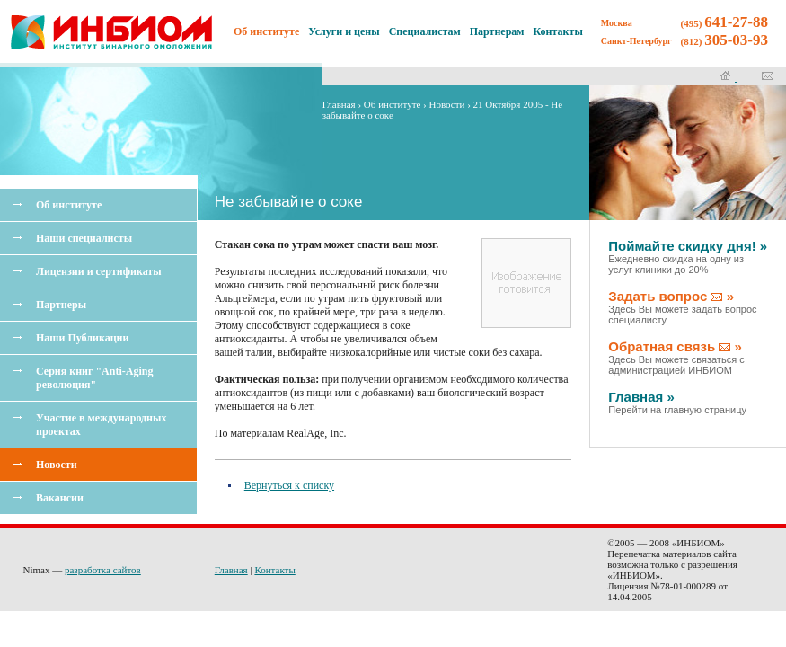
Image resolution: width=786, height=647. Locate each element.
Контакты (558, 31)
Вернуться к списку (289, 485)
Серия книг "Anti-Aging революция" (94, 378)
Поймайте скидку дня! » (687, 256)
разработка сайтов (103, 569)
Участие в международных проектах (101, 425)
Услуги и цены (343, 31)
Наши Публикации (82, 338)
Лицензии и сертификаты (99, 271)
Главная (339, 104)
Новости (56, 464)
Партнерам (497, 31)
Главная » (677, 402)
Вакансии (60, 498)
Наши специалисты (84, 238)
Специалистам (425, 31)
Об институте (69, 205)
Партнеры (61, 304)
